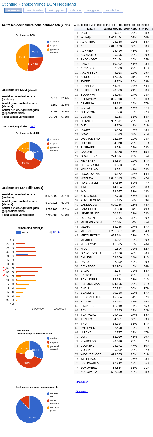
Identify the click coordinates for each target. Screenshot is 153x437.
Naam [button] (91, 28)
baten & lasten (34, 10)
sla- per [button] (144, 28)
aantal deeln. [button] (113, 28)
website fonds (113, 10)
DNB (32, 126)
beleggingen (92, 10)
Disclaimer (82, 382)
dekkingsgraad (56, 10)
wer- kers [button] (130, 28)
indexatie (75, 10)
